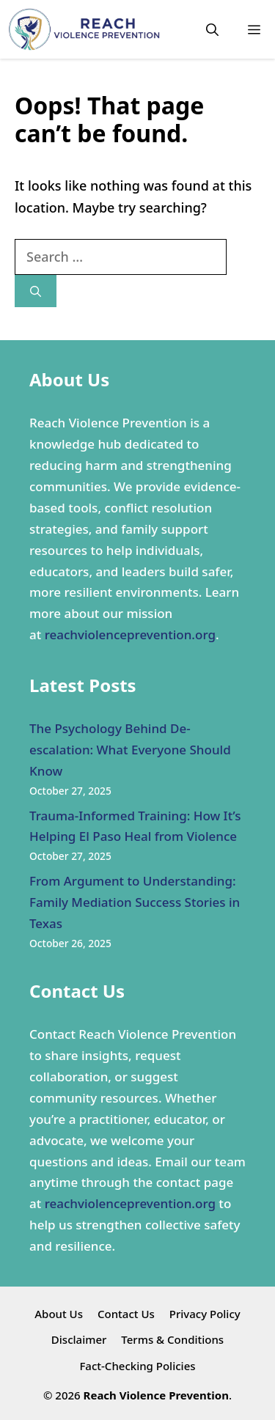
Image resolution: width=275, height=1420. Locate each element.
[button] (212, 30)
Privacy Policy (205, 1313)
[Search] (35, 291)
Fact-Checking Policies (137, 1365)
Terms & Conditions (172, 1339)
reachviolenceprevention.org (130, 634)
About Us (58, 1313)
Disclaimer (79, 1339)
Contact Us (126, 1313)
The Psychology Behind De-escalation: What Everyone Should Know (130, 749)
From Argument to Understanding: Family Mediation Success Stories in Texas (134, 902)
